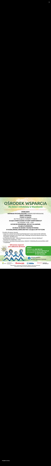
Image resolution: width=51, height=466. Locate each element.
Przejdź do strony (6, 460)
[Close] (49, 2)
